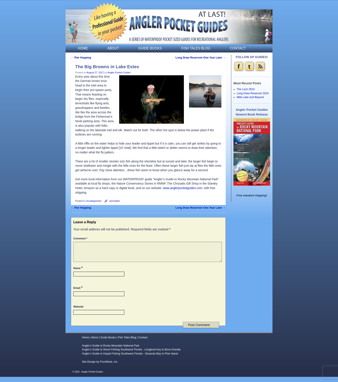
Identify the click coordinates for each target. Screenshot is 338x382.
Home (83, 48)
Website (78, 311)
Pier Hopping (81, 57)
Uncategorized (93, 201)
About (113, 48)
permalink (115, 201)
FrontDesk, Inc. (109, 366)
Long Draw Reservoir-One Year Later (200, 57)
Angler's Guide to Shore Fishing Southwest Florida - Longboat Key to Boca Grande (131, 354)
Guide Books (150, 48)
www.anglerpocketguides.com (182, 188)
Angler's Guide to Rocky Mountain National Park (110, 350)
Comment (80, 238)
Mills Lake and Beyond (250, 97)
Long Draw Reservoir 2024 (253, 93)
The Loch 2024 (246, 89)
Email (78, 293)
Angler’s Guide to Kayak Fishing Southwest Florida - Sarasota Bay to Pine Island (130, 358)
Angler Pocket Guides (119, 72)
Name (78, 273)
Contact (238, 48)
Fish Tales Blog (195, 48)
